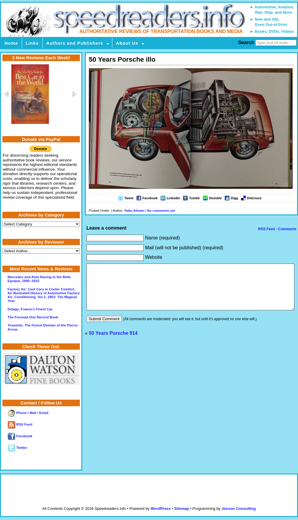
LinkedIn (173, 198)
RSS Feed (20, 424)
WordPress (160, 508)
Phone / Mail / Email (28, 413)
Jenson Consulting (238, 508)
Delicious (254, 198)
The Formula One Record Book (32, 317)
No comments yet (161, 210)
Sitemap (181, 508)
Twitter (17, 447)
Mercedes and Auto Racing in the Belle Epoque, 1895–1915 (39, 279)
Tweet (128, 198)
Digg (234, 198)
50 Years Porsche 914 (113, 342)
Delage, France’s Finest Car (29, 309)
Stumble (215, 198)
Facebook (150, 198)
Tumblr (194, 198)
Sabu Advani (134, 210)
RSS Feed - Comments (277, 229)
